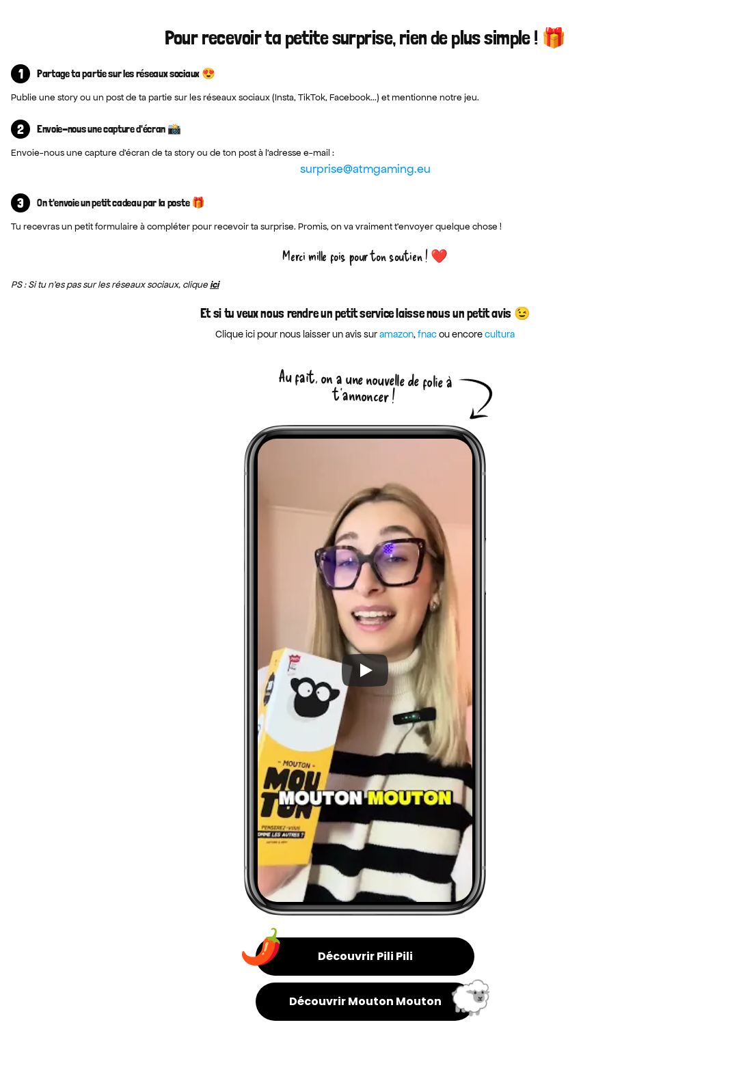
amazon (396, 334)
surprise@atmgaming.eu (365, 168)
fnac (427, 334)
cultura (500, 334)
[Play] (365, 670)
